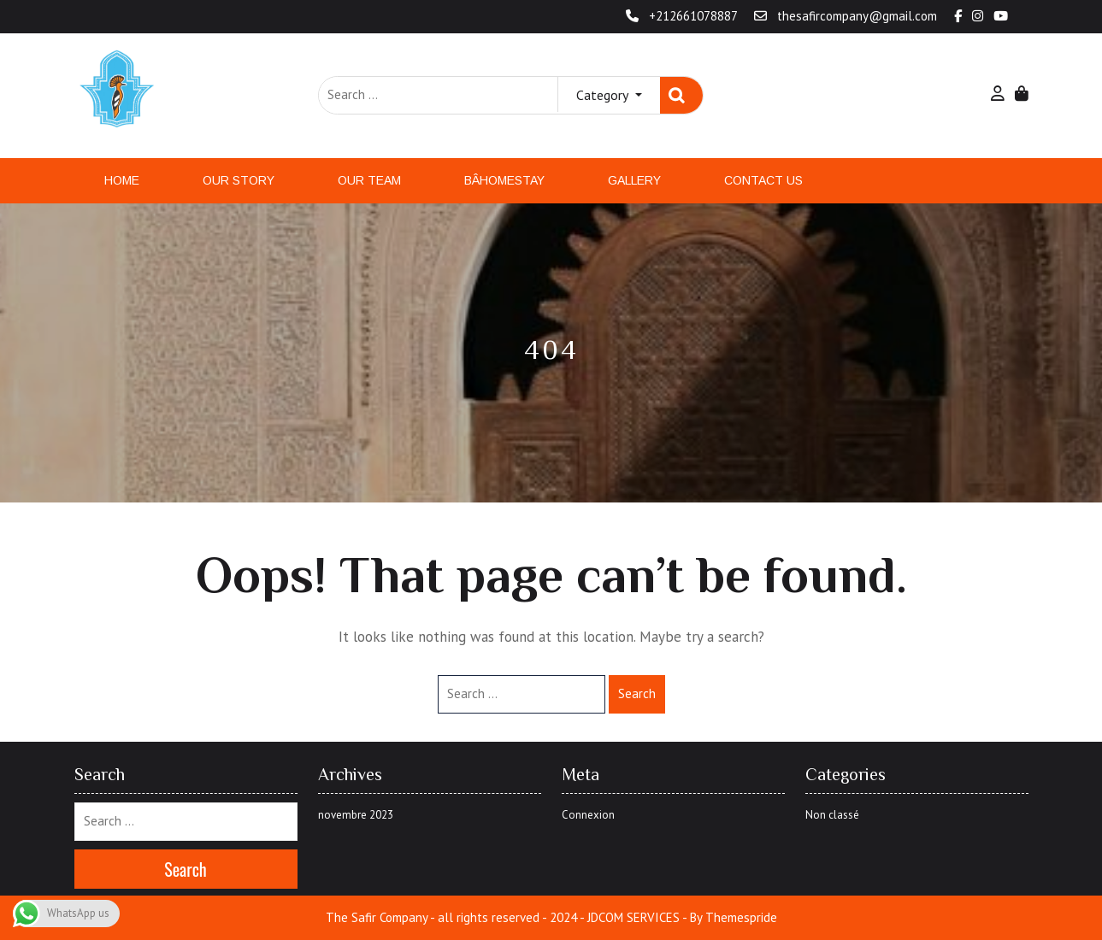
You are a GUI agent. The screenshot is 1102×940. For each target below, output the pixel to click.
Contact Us (763, 180)
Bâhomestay (504, 180)
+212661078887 (683, 16)
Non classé (832, 815)
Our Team (369, 180)
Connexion (588, 815)
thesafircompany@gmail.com (847, 16)
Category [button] (603, 94)
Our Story (238, 180)
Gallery (634, 180)
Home (121, 180)
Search (681, 95)
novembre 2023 (355, 815)
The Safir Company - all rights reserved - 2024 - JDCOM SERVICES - (506, 917)
